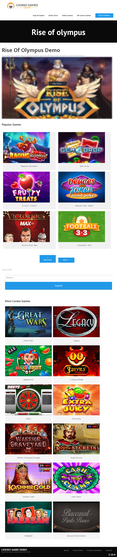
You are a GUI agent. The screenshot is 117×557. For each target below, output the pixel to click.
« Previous (47, 259)
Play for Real (104, 15)
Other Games (67, 15)
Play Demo (57, 83)
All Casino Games (84, 15)
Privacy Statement (94, 550)
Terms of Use (78, 550)
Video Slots (53, 15)
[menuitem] (38, 15)
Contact (109, 550)
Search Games (38, 15)
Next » (66, 260)
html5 (9, 269)
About (66, 550)
